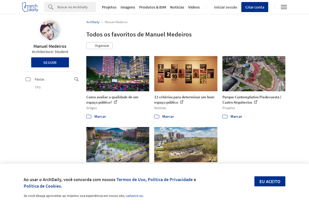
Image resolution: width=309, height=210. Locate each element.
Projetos (109, 7)
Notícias (177, 7)
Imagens (128, 7)
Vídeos (194, 7)
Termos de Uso (131, 179)
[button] (99, 45)
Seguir (50, 62)
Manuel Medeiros (49, 46)
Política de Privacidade (170, 179)
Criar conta (254, 7)
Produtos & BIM (152, 7)
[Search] (76, 7)
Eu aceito (269, 181)
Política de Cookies (42, 186)
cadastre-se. (134, 195)
